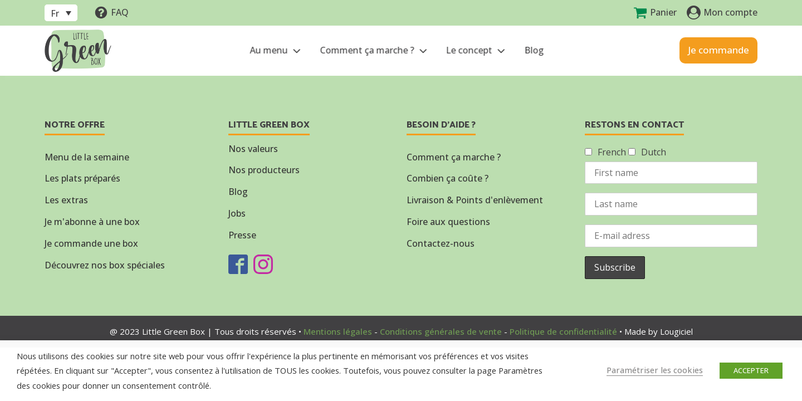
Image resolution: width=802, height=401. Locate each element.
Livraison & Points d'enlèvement (475, 200)
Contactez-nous (441, 243)
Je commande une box (91, 243)
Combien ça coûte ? (447, 178)
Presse (242, 235)
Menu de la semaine (87, 157)
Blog (532, 50)
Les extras (66, 200)
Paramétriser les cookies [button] (655, 369)
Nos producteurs (264, 170)
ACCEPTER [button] (751, 370)
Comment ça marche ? (373, 50)
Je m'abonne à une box (92, 222)
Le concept (475, 50)
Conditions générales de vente (441, 331)
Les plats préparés (82, 178)
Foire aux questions (448, 222)
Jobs (237, 213)
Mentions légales (338, 331)
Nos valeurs (253, 149)
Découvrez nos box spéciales (105, 265)
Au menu (274, 50)
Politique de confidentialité (563, 331)
